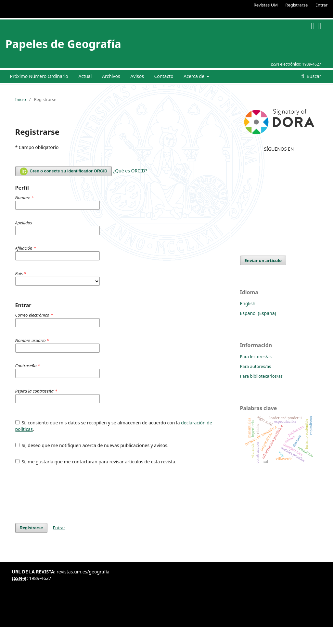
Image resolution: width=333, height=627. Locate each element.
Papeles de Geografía (63, 43)
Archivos (111, 76)
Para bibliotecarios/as (261, 376)
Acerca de (194, 76)
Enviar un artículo (263, 260)
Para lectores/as (256, 356)
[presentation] (64, 494)
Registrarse (296, 5)
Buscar (313, 76)
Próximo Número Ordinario (39, 76)
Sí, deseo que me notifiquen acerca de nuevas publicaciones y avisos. (92, 445)
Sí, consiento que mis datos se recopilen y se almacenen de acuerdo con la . (113, 426)
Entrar (321, 5)
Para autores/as (255, 366)
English (248, 303)
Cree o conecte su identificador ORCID (64, 171)
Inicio (20, 99)
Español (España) (258, 313)
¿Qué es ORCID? (130, 171)
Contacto (163, 76)
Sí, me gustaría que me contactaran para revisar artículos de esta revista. (96, 461)
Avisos (137, 76)
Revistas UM (266, 5)
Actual (85, 76)
